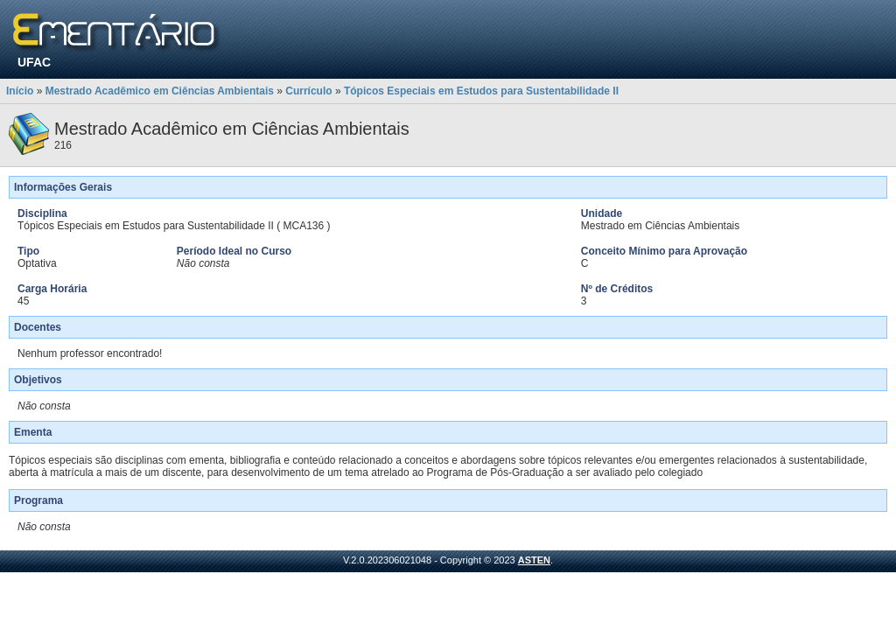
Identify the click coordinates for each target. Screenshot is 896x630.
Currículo (308, 91)
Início (19, 91)
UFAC (34, 62)
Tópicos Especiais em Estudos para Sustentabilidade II (481, 91)
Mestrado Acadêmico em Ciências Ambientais (160, 91)
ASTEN (534, 560)
